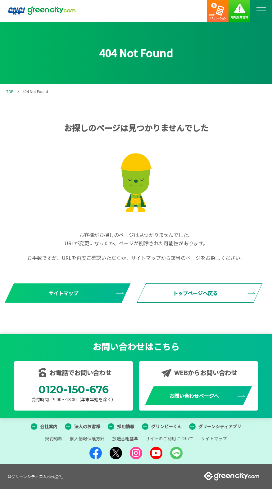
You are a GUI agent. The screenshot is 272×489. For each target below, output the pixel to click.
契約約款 (53, 438)
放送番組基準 (125, 438)
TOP (10, 91)
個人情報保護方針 (87, 438)
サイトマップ (214, 438)
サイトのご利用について (169, 438)
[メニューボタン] (261, 11)
